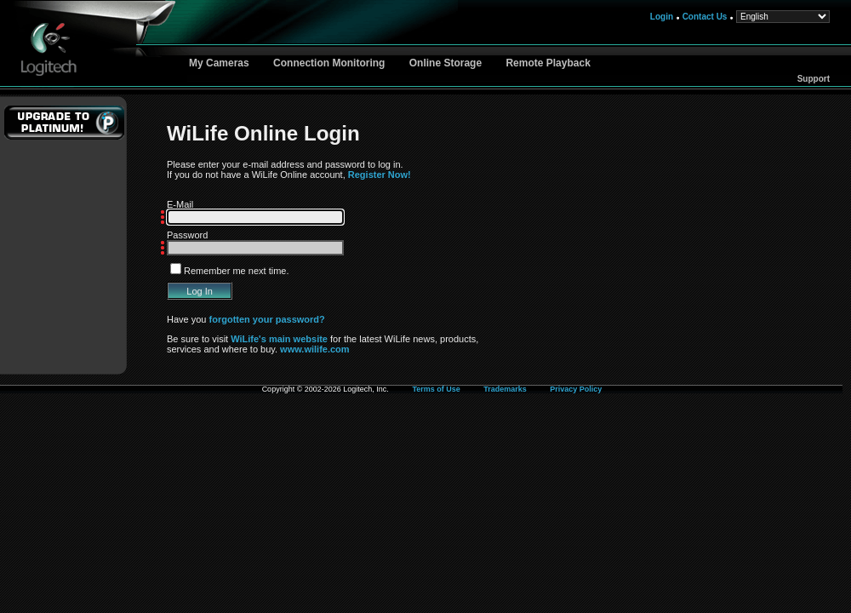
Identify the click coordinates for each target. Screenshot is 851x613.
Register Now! (379, 174)
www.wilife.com (315, 349)
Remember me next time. (236, 271)
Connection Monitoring (329, 63)
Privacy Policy (576, 389)
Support (813, 78)
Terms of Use (436, 389)
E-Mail (180, 204)
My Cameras (219, 63)
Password (187, 235)
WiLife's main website (279, 339)
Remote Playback (547, 63)
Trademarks (505, 389)
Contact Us (705, 16)
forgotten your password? (267, 319)
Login (661, 16)
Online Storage (445, 63)
